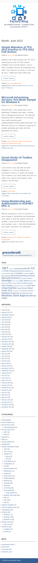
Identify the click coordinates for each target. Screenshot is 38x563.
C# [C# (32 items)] (33, 268)
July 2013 (5, 354)
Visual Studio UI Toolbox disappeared (17, 158)
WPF (5, 497)
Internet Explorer (7, 422)
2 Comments (5, 195)
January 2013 (6, 366)
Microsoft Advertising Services (26, 146)
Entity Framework (9, 468)
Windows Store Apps (15, 143)
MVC (14, 237)
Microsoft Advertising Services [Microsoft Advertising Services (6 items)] (23, 276)
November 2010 (7, 407)
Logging (6, 473)
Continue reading (9, 79)
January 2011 (6, 402)
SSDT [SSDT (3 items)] (10, 283)
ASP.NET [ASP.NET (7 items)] (27, 268)
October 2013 (6, 346)
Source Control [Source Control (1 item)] (15, 281)
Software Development (25, 141)
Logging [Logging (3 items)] (31, 273)
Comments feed (7, 549)
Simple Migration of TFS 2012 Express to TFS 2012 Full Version (18, 49)
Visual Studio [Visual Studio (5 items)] (22, 288)
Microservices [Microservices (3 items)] (6, 276)
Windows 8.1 (8, 519)
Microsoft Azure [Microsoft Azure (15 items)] (9, 278)
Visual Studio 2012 (25, 193)
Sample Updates (7, 442)
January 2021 (6, 312)
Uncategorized (6, 239)
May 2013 (5, 358)
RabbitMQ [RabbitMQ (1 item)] (23, 278)
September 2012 (7, 370)
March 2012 (5, 380)
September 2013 (7, 349)
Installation (7, 529)
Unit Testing (7, 488)
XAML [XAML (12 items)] (4, 298)
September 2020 (7, 315)
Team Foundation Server (14, 83)
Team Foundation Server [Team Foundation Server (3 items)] (25, 283)
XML (5, 502)
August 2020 (6, 317)
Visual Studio (11, 191)
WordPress (5, 527)
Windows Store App (7, 148)
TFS (28, 85)
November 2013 (7, 344)
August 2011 (6, 390)
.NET (8, 141)
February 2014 (6, 336)
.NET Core (7, 451)
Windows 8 (5, 143)
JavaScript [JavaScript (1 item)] (25, 273)
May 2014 (5, 329)
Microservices (8, 476)
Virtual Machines (9, 427)
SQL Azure (7, 524)
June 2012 (5, 378)
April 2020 (5, 327)
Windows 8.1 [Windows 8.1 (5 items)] (17, 293)
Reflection (7, 480)
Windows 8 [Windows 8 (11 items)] (7, 293)
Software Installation (8, 505)
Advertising (14, 141)
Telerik (6, 485)
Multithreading (8, 478)
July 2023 (5, 310)
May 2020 (5, 324)
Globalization (8, 471)
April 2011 (5, 397)
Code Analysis (10, 493)
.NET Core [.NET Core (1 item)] (11, 268)
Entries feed (5, 547)
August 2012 (6, 373)
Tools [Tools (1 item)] (21, 285)
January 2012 (6, 385)
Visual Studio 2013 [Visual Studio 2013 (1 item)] (17, 290)
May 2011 (5, 395)
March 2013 (5, 363)
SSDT (5, 432)
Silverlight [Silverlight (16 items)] (6, 280)
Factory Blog (19, 21)
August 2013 (6, 351)
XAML (5, 500)
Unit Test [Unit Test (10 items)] (31, 285)
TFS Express (9, 88)
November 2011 (7, 387)
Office (3, 439)
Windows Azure (6, 522)
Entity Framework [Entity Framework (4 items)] (11, 271)
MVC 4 (21, 242)
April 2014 (5, 332)
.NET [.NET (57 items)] (5, 268)
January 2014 (6, 339)
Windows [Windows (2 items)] (24, 290)
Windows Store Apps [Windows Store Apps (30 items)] (14, 295)
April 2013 (5, 361)
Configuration (8, 464)
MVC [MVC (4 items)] (19, 278)
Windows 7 (7, 514)
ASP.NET (10, 237)
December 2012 (7, 368)
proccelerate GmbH (18, 27)
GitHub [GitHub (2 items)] (13, 273)
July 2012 (5, 375)
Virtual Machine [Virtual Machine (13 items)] (9, 288)
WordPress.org (6, 552)
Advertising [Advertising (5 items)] (18, 269)
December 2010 (7, 404)
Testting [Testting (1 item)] (15, 285)
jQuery (8, 456)
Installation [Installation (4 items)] (19, 273)
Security (6, 531)
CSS (5, 466)
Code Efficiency (8, 461)
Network (4, 437)
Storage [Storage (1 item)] (14, 283)
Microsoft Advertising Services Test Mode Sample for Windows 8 (19, 100)
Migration (9, 85)
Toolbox (8, 193)
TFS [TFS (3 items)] (18, 285)
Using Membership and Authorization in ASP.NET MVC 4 (17, 203)
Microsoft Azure (6, 425)
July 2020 (5, 320)
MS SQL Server (6, 429)
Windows (4, 512)
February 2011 (6, 400)
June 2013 (5, 356)
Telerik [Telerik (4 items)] (4, 285)
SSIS (5, 434)
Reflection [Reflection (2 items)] (29, 278)
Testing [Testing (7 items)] (9, 285)
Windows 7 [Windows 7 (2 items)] (31, 290)
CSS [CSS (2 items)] (3, 271)
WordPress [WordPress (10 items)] (31, 296)
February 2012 (6, 383)
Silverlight (5, 444)
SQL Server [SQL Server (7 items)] (24, 281)
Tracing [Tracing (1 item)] (25, 285)
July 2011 (5, 392)
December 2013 (7, 341)
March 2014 (5, 334)
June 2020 (5, 322)
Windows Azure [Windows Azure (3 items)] (27, 293)
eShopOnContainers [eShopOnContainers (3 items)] (24, 271)
